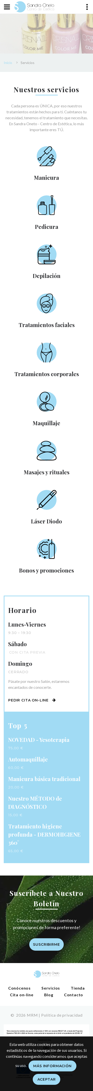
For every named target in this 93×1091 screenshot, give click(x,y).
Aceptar (46, 1079)
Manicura (46, 177)
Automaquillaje (28, 759)
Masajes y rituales (46, 472)
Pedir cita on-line (32, 700)
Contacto (73, 994)
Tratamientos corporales (46, 374)
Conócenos (19, 988)
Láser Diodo (46, 521)
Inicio (8, 63)
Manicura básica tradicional (44, 779)
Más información (52, 1066)
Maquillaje (46, 423)
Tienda (78, 988)
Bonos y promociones (46, 570)
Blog (48, 994)
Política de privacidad (62, 1015)
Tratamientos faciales (47, 325)
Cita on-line (21, 994)
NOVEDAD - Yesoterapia (38, 739)
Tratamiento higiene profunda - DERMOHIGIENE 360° (44, 834)
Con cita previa (27, 652)
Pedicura (46, 226)
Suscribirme (46, 944)
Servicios (50, 988)
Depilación (47, 275)
